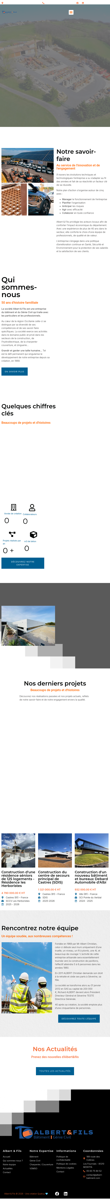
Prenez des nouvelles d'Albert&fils (55, 1057)
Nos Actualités (55, 1049)
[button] (71, 12)
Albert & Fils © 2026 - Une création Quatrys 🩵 (26, 1193)
